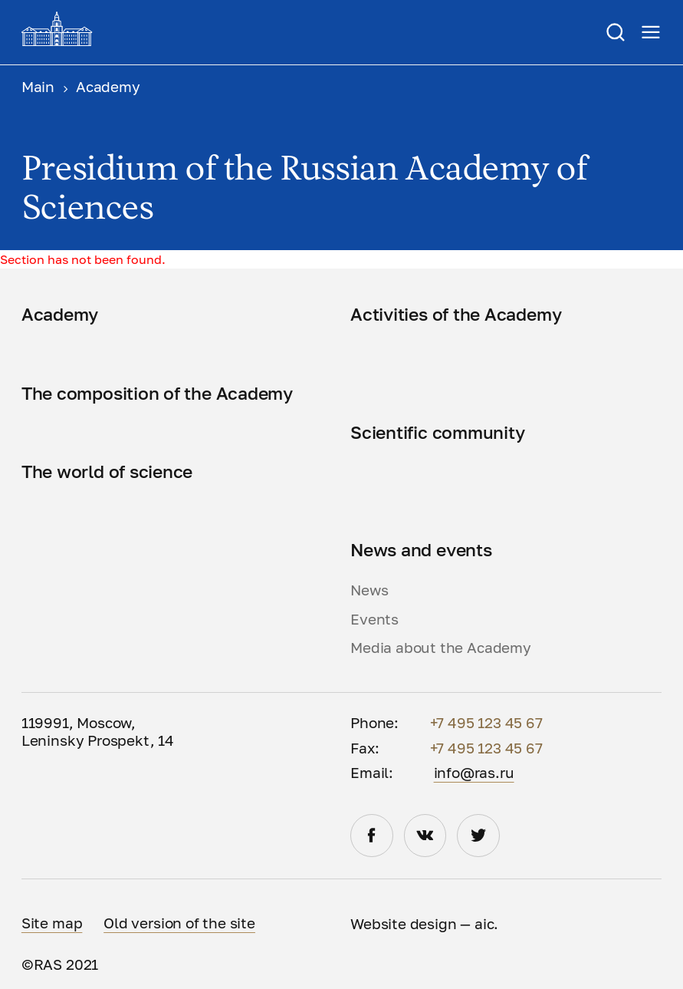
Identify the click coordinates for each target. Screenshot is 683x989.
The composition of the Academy (157, 393)
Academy (59, 314)
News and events (421, 549)
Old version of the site (179, 923)
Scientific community (437, 432)
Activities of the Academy (455, 314)
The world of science (106, 471)
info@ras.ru (474, 772)
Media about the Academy (440, 647)
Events (374, 619)
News (369, 590)
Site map (52, 923)
